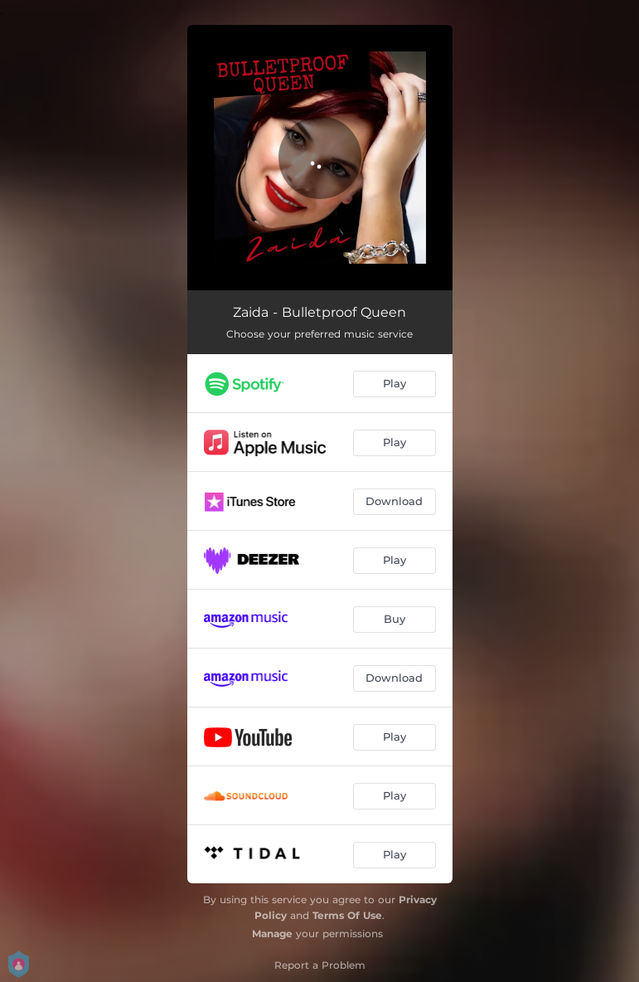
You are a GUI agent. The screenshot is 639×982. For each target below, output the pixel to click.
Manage (272, 933)
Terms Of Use (347, 915)
